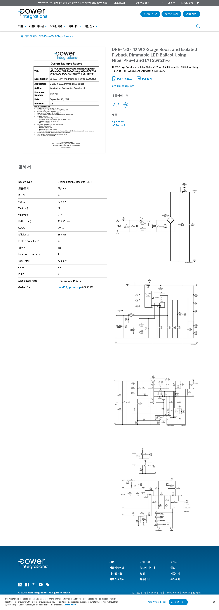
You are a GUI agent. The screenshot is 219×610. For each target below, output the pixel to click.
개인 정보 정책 (138, 592)
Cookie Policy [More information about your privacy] (70, 604)
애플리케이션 (36, 26)
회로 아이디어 (117, 579)
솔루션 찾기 (171, 14)
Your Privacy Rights (157, 602)
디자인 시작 (150, 14)
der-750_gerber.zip (69, 287)
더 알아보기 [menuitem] (119, 3)
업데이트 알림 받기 (123, 86)
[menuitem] (198, 3)
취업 (172, 567)
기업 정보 (89, 26)
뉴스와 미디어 (147, 567)
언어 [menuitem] (170, 3)
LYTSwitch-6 (118, 125)
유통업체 (145, 579)
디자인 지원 (56, 26)
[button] (156, 223)
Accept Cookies (178, 602)
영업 (142, 573)
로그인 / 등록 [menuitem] (187, 3)
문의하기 (175, 579)
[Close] (214, 601)
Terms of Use (172, 592)
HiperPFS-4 (118, 121)
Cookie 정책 (155, 592)
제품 (20, 26)
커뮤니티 (73, 26)
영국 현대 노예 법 (191, 592)
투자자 (174, 562)
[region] (109, 602)
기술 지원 (191, 14)
